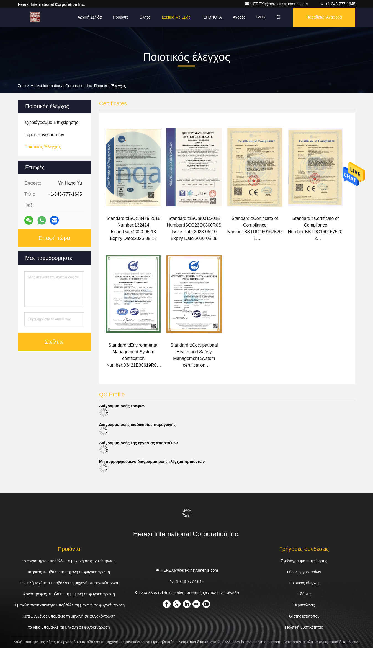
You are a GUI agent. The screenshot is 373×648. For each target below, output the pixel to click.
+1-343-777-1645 (337, 4)
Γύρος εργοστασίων (304, 572)
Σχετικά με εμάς (176, 17)
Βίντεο (145, 17)
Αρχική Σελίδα (90, 17)
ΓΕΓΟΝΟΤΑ (211, 17)
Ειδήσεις (304, 594)
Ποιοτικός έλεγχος (304, 583)
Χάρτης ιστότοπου (304, 616)
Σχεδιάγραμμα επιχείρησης (304, 561)
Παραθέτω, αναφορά (324, 17)
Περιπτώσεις (304, 605)
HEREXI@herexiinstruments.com (277, 4)
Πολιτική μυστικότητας (304, 627)
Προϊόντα (120, 17)
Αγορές (239, 17)
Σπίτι (22, 86)
